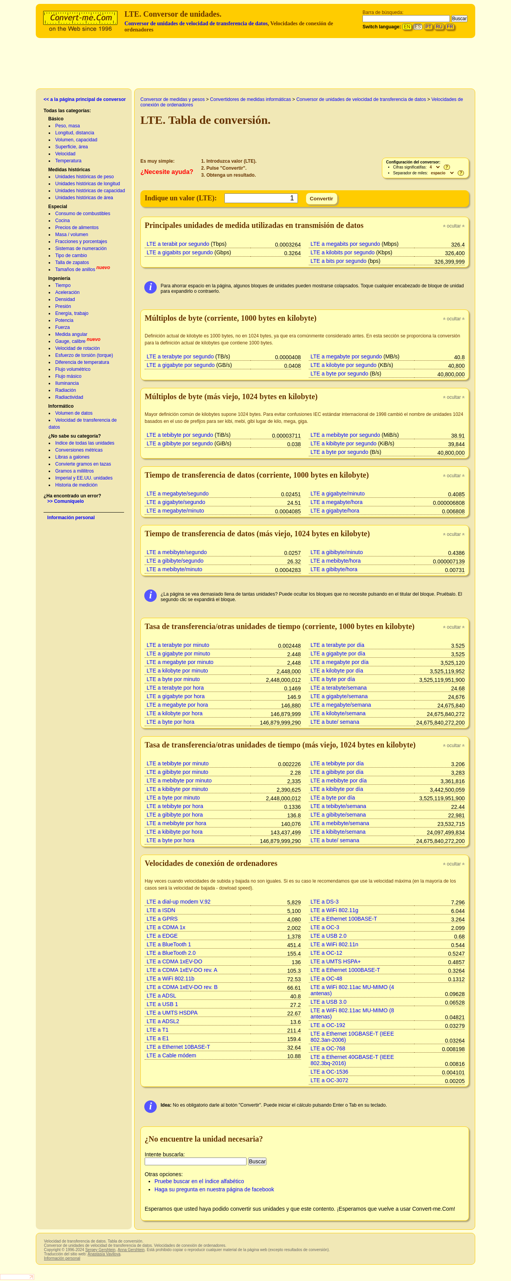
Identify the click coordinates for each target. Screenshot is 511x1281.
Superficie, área (71, 146)
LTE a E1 (158, 1038)
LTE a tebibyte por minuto (177, 763)
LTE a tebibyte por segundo (180, 435)
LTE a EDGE (162, 936)
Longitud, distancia (74, 133)
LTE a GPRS (162, 919)
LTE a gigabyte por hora (176, 696)
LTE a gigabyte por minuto (178, 653)
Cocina (62, 220)
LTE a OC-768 (328, 1048)
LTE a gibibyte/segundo (175, 561)
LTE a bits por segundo (339, 261)
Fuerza (62, 327)
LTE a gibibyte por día (337, 772)
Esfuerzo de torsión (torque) (84, 355)
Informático (61, 406)
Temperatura (68, 160)
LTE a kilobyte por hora (175, 713)
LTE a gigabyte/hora (335, 511)
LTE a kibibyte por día (337, 789)
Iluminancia (67, 383)
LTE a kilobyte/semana (338, 713)
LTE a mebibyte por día (339, 780)
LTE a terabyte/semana (339, 688)
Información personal (71, 517)
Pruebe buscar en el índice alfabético (199, 1181)
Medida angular (71, 334)
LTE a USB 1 (162, 1004)
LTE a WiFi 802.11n (335, 944)
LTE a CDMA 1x (166, 927)
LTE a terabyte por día (337, 645)
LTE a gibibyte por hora (175, 815)
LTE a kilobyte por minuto (177, 670)
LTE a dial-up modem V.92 (178, 902)
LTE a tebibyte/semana (338, 806)
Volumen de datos (74, 413)
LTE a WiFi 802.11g (335, 910)
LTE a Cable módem (171, 1055)
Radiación (65, 390)
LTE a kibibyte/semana (338, 832)
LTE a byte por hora (170, 722)
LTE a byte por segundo (340, 373)
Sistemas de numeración (81, 248)
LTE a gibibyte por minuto (177, 772)
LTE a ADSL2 (163, 1021)
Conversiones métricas (79, 450)
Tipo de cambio (71, 255)
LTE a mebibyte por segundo (345, 435)
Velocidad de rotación (77, 348)
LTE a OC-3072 (329, 1080)
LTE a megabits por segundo (345, 244)
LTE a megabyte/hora (337, 502)
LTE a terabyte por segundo (180, 356)
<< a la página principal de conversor (85, 99)
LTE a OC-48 (327, 978)
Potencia (64, 320)
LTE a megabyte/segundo (177, 493)
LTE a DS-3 (325, 902)
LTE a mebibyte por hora (176, 823)
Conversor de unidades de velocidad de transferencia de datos (196, 23)
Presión (63, 306)
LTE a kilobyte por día (337, 670)
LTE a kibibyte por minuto (177, 789)
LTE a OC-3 (325, 927)
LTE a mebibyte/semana (340, 823)
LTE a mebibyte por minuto (179, 780)
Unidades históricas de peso (84, 176)
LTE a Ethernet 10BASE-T (178, 1047)
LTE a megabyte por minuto (180, 662)
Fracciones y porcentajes (81, 241)
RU (439, 27)
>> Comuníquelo (65, 501)
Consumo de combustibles (82, 213)
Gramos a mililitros (74, 471)
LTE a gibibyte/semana (338, 815)
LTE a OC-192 (328, 1025)
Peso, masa (67, 126)
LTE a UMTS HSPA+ (336, 961)
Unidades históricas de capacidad (90, 190)
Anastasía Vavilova (104, 1254)
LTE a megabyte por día (340, 662)
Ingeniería (59, 278)
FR (450, 27)
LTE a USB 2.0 (328, 936)
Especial (57, 206)
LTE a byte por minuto (173, 679)
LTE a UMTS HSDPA (172, 1013)
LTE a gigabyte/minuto (338, 493)
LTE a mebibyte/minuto (174, 569)
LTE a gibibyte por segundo (180, 443)
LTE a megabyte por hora (177, 705)
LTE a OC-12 (327, 953)
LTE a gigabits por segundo (180, 252)
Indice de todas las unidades (84, 443)
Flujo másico (68, 376)
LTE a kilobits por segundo (343, 252)
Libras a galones (72, 457)
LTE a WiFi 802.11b (170, 978)
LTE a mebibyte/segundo (177, 552)
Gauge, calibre (70, 341)
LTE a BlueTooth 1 (169, 944)
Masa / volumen (71, 234)
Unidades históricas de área (84, 197)
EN (407, 27)
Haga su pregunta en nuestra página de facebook (214, 1189)
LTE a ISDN (161, 910)
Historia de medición (76, 485)
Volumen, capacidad (76, 140)
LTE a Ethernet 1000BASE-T (345, 970)
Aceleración (67, 292)
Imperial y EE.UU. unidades (83, 478)
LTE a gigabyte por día (338, 653)
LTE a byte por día (333, 679)
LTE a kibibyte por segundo (344, 443)
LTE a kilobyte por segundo (344, 365)
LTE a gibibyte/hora (334, 569)
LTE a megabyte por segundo (346, 356)
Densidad (65, 299)
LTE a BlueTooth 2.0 (171, 953)
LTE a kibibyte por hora (175, 832)
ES (418, 27)
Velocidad (65, 153)
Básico (55, 119)
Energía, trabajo (71, 313)
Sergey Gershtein (100, 1250)
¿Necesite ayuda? (166, 172)
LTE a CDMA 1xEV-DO (174, 961)
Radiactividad (69, 397)
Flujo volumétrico (73, 369)
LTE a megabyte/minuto (175, 511)
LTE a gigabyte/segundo (176, 502)
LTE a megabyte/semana (341, 705)
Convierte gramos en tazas (83, 464)
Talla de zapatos (72, 262)
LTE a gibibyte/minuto (337, 552)
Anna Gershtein (130, 1250)
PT (428, 27)
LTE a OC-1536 (329, 1072)
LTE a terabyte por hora (175, 688)
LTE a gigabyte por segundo (181, 365)
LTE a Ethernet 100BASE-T (344, 919)
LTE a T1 (157, 1030)
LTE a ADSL (161, 995)
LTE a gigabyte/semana (339, 696)
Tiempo (63, 285)
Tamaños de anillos (75, 269)
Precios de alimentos (76, 227)
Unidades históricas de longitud (87, 183)
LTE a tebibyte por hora (175, 806)
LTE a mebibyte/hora (336, 561)
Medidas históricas (69, 169)
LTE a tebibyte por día (337, 763)
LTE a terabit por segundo (178, 244)
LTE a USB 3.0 (328, 1002)
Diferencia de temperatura (82, 362)
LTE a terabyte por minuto (178, 645)
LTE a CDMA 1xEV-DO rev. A (182, 970)
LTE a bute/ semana (335, 722)
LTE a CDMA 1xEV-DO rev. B (182, 987)
